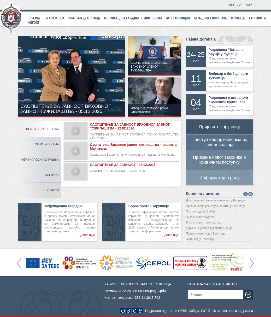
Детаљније (87, 235)
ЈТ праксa (238, 18)
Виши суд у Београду (200, 239)
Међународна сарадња (40, 159)
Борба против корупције (172, 18)
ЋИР (248, 4)
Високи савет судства (200, 217)
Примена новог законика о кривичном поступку (219, 160)
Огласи (53, 190)
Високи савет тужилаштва (203, 222)
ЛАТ (240, 4)
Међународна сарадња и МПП (127, 18)
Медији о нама (47, 144)
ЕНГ (232, 4)
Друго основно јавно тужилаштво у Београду (216, 200)
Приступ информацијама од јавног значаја (219, 142)
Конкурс (52, 175)
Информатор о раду (219, 177)
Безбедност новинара (210, 18)
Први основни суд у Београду (205, 233)
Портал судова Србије (201, 211)
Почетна (34, 18)
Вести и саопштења (42, 129)
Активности (257, 18)
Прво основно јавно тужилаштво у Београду (215, 206)
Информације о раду (84, 18)
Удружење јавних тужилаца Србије (209, 228)
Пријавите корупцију (219, 126)
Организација (54, 18)
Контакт (33, 22)
